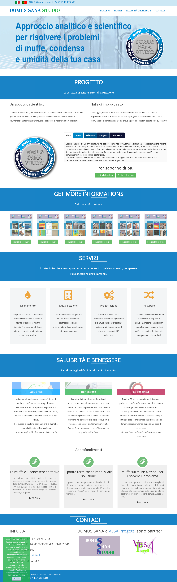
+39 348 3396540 (65, 2)
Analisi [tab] (78, 135)
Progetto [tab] (103, 135)
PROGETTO (104, 11)
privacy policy (19, 575)
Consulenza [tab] (117, 135)
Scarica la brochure (104, 175)
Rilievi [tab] (68, 135)
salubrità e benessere (138, 11)
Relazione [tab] (90, 135)
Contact (160, 11)
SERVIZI (118, 11)
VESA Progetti (122, 531)
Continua (35, 498)
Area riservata (42, 577)
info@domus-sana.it (41, 2)
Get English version (126, 175)
